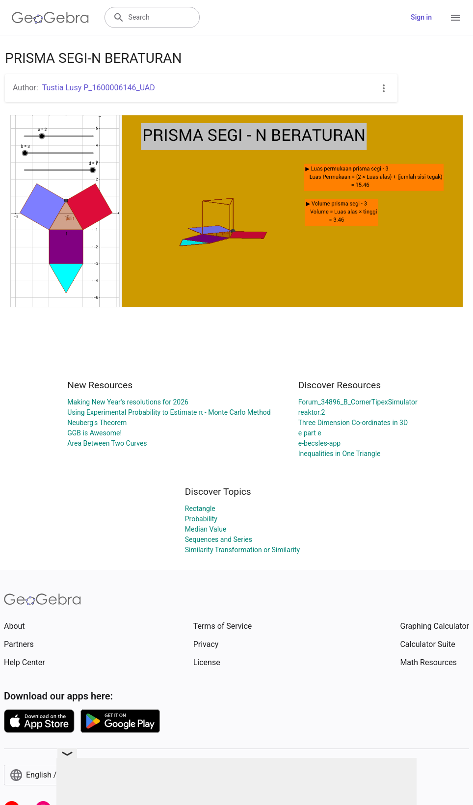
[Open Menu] (455, 18)
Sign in (421, 17)
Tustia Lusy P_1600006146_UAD (98, 87)
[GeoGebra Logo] (50, 18)
